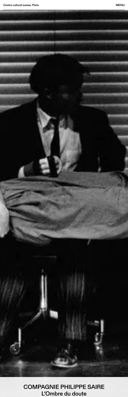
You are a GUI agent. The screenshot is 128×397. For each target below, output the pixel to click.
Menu (120, 5)
